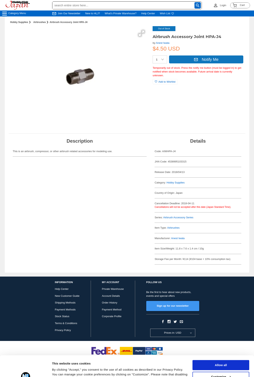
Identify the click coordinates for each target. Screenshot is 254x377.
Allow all (221, 344)
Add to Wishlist (165, 81)
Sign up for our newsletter (173, 305)
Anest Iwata (162, 42)
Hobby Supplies (19, 22)
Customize (221, 355)
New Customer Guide (67, 295)
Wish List (167, 13)
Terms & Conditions (66, 323)
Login (223, 5)
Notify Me (206, 59)
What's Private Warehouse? (121, 13)
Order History (109, 302)
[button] (141, 33)
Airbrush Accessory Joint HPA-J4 (69, 22)
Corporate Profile (111, 316)
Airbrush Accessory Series (178, 217)
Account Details (111, 295)
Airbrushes (39, 22)
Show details (61, 369)
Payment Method (111, 309)
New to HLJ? (92, 13)
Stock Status (62, 316)
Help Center (148, 13)
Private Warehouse (113, 288)
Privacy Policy (63, 330)
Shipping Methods (65, 302)
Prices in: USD (172, 332)
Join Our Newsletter (69, 13)
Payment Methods (65, 309)
